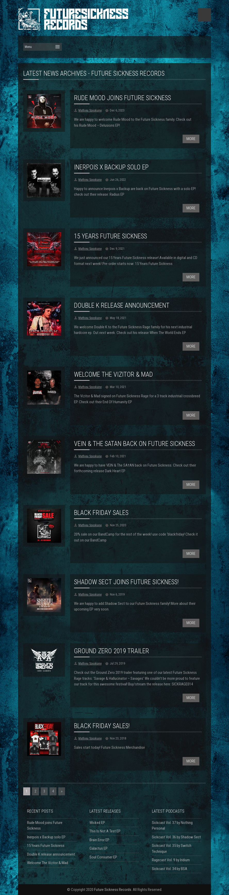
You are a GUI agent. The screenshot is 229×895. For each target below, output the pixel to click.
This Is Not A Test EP (104, 831)
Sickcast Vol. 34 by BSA (169, 868)
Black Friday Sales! (102, 726)
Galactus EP (98, 848)
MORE (190, 138)
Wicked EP (97, 822)
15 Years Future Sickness (110, 236)
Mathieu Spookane (90, 110)
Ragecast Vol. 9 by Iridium (171, 860)
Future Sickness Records (112, 889)
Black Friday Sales (101, 513)
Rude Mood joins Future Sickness (122, 98)
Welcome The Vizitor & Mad (113, 374)
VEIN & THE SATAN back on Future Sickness (134, 443)
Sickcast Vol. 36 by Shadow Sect (176, 837)
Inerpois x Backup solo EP (111, 167)
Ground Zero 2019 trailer (111, 651)
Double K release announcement (121, 305)
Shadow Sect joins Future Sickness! (126, 582)
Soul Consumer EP (103, 857)
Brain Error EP (99, 840)
